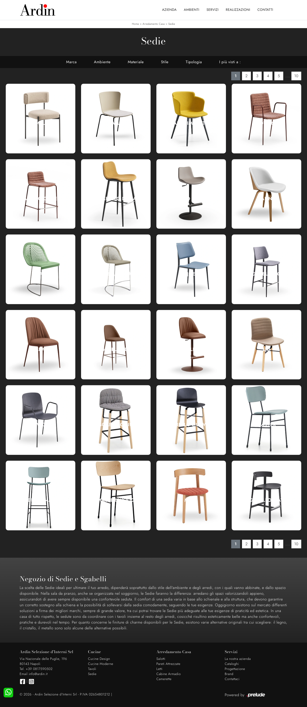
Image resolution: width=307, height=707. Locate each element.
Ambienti (191, 9)
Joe (191, 274)
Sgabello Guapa (116, 274)
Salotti (160, 659)
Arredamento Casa (154, 24)
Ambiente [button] (102, 62)
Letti (159, 669)
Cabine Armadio (168, 674)
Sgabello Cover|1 (40, 198)
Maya (191, 500)
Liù (266, 349)
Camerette (163, 679)
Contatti (265, 9)
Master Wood (116, 500)
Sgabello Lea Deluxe (191, 349)
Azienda (169, 9)
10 (296, 76)
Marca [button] (71, 62)
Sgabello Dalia (115, 198)
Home (135, 24)
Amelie (40, 123)
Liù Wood (40, 424)
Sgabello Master (41, 500)
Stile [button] (164, 62)
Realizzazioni (238, 9)
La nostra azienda (238, 659)
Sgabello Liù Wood (191, 424)
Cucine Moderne (100, 664)
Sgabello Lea (116, 349)
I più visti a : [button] (230, 62)
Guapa (40, 274)
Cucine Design (99, 659)
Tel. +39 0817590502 (36, 669)
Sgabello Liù (116, 424)
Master (266, 424)
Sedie (171, 24)
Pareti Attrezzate (168, 664)
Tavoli (92, 669)
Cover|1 (266, 123)
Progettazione (235, 669)
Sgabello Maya (266, 500)
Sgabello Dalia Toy (191, 198)
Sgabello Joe (266, 274)
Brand (229, 674)
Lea (40, 349)
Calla (116, 123)
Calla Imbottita (191, 123)
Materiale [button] (136, 62)
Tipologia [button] (194, 62)
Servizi (212, 9)
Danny (266, 198)
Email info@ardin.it (33, 674)
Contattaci (232, 679)
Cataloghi (232, 664)
